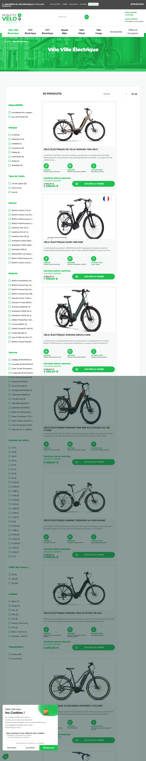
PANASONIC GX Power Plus (22, 254)
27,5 (14, 579)
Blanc (15, 601)
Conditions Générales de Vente (54, 758)
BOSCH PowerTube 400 (22, 285)
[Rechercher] (73, 17)
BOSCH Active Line (21, 210)
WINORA (17, 165)
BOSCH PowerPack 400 (22, 281)
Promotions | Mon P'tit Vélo (19, 718)
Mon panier (131, 12)
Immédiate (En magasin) (22, 112)
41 (14, 556)
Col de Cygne (19, 183)
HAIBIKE (16, 144)
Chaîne (16, 654)
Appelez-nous (137, 4)
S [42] (15, 513)
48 (14, 456)
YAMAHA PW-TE (20, 228)
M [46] (15, 534)
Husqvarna (18, 148)
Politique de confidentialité (30, 758)
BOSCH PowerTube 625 (22, 294)
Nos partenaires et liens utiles (20, 714)
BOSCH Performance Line (22, 219)
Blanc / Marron (19, 632)
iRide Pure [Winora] (21, 412)
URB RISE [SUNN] (20, 403)
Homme (16, 188)
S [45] (15, 487)
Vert (14, 627)
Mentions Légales (85, 758)
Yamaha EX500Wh (21, 307)
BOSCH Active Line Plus (22, 215)
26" (14, 574)
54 (14, 469)
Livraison (10, 701)
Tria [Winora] (18, 399)
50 (14, 461)
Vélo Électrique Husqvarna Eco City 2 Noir (62, 614)
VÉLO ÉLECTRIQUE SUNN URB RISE (112, 149)
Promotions (93, 4)
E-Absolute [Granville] (22, 373)
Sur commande (20, 117)
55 (14, 521)
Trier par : (115, 93)
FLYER (15, 135)
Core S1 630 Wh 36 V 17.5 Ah (22, 337)
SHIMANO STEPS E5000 (22, 245)
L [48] (15, 517)
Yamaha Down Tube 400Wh (22, 298)
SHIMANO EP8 (19, 249)
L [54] (15, 548)
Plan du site (72, 758)
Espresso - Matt (19, 636)
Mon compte (131, 19)
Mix (14, 192)
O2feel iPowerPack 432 (22, 320)
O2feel (16, 152)
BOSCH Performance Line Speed (22, 223)
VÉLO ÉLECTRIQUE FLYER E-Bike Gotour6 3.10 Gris (110, 521)
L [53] (15, 491)
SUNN (15, 161)
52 (14, 465)
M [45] (15, 500)
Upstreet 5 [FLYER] (21, 408)
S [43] (15, 495)
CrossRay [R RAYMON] (22, 364)
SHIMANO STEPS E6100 (22, 241)
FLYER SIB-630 (19, 333)
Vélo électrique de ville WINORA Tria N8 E (60, 150)
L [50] (15, 508)
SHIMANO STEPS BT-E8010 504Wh (22, 311)
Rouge (16, 606)
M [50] (16, 526)
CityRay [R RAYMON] (21, 360)
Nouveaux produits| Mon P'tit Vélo (22, 722)
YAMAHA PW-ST (20, 232)
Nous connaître (55, 4)
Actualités (83, 4)
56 (14, 474)
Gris (15, 619)
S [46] (15, 552)
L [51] (15, 504)
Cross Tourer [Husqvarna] (22, 368)
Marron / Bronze (20, 623)
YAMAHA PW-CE (20, 236)
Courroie (16, 659)
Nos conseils (12, 709)
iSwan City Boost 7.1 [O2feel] (22, 416)
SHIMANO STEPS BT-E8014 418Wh (22, 315)
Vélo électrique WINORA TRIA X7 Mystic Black (112, 335)
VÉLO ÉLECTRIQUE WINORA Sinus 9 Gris (64, 243)
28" (15, 583)
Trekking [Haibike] (21, 394)
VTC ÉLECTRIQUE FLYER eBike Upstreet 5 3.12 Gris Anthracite (63, 428)
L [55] (15, 530)
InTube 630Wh (19, 324)
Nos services (74, 4)
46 (14, 452)
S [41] (15, 482)
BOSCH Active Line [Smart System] (22, 263)
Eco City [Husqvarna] (22, 377)
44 (14, 448)
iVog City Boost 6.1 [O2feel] (22, 425)
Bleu (15, 614)
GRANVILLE (18, 139)
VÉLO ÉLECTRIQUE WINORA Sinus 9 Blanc (64, 521)
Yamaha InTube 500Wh (22, 302)
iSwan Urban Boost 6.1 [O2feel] (22, 421)
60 (14, 478)
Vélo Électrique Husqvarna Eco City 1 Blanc (110, 428)
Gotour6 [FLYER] (20, 381)
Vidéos (65, 4)
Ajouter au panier (74, 182)
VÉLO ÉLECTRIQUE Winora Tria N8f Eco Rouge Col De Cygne (111, 243)
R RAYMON (18, 157)
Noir (15, 610)
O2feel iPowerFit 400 (22, 328)
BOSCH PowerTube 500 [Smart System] (22, 342)
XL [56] (16, 543)
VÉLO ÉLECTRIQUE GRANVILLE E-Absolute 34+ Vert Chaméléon (111, 614)
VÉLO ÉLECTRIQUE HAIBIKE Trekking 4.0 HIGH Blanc (59, 335)
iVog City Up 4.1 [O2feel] (22, 429)
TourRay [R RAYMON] (22, 390)
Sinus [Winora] (19, 386)
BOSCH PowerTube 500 (22, 289)
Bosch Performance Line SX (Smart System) (22, 258)
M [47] (15, 539)
